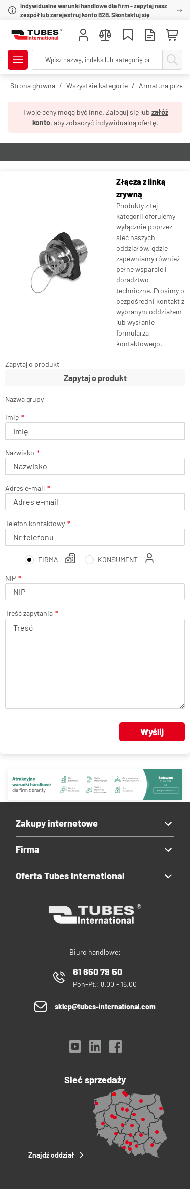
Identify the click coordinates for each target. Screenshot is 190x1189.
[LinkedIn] (95, 1049)
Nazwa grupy (24, 399)
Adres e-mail (25, 488)
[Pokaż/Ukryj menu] (18, 60)
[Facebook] (115, 1049)
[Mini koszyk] (172, 35)
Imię (12, 417)
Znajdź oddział (57, 1155)
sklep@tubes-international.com (105, 1006)
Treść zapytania (29, 613)
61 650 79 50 (97, 971)
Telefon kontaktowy (35, 523)
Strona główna (32, 85)
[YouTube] (75, 1049)
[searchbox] (97, 60)
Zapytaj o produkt (32, 364)
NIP (10, 578)
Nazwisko (19, 452)
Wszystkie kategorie (97, 85)
